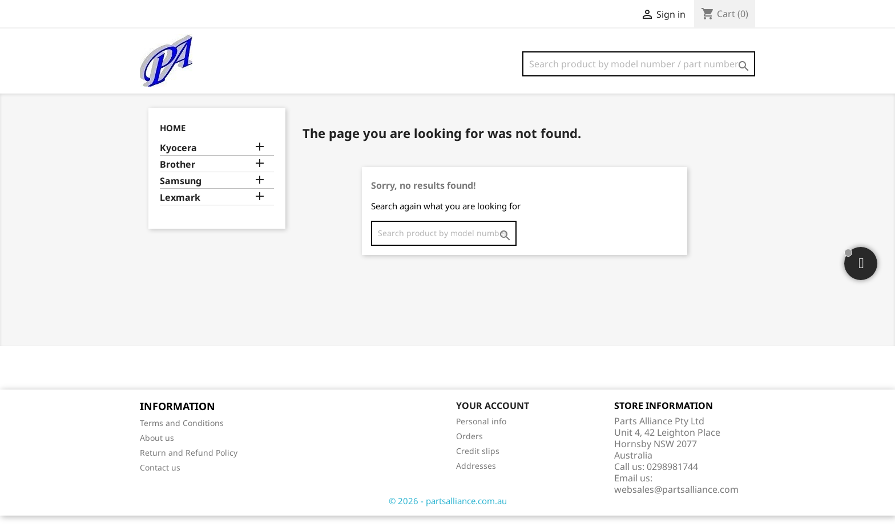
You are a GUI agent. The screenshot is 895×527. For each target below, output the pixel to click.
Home (173, 139)
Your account (492, 417)
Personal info (481, 432)
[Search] (638, 63)
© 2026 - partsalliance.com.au (448, 512)
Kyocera (178, 159)
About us (157, 449)
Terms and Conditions (182, 434)
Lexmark (180, 209)
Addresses (476, 477)
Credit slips (477, 462)
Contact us (160, 478)
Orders (469, 447)
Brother (177, 176)
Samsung (180, 192)
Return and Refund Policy (188, 464)
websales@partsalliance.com (676, 500)
